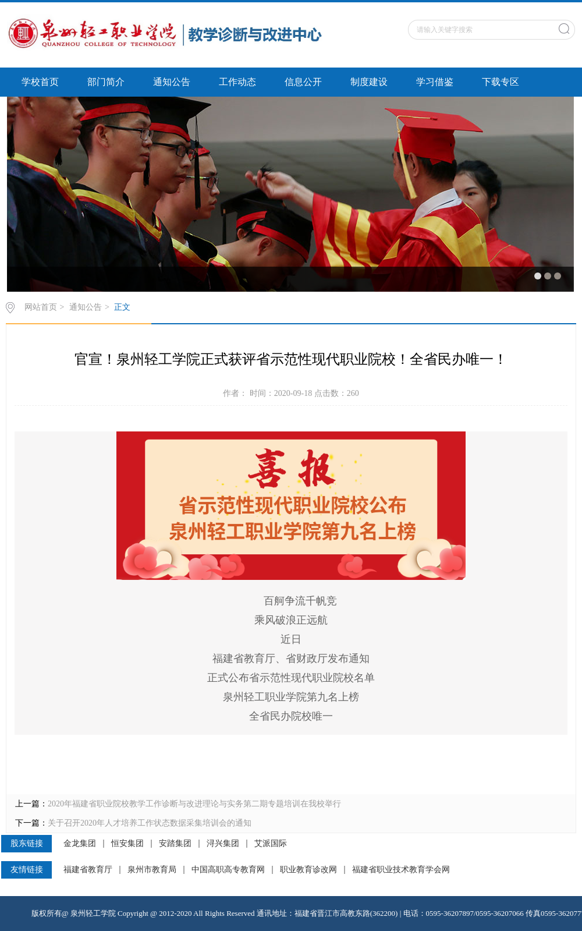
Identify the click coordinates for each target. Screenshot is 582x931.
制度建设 (369, 82)
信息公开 (303, 82)
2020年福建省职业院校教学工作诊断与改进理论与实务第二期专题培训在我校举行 (194, 803)
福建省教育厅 (87, 870)
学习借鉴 (434, 82)
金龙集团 (79, 844)
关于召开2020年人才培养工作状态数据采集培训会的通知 (149, 823)
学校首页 (40, 82)
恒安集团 (127, 844)
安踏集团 (175, 844)
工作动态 (237, 82)
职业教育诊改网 (308, 870)
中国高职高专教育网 (228, 870)
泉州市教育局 (151, 870)
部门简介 (106, 82)
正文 (122, 307)
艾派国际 (270, 844)
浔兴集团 (223, 844)
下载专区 (500, 82)
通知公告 (171, 82)
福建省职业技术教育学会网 (401, 870)
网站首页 (40, 307)
